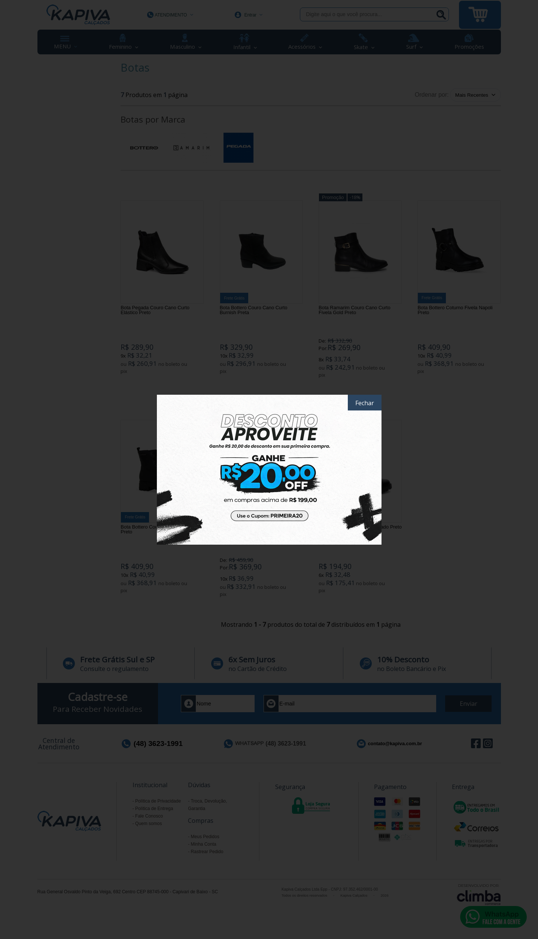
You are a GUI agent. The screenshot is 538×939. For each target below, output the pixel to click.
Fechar (364, 403)
